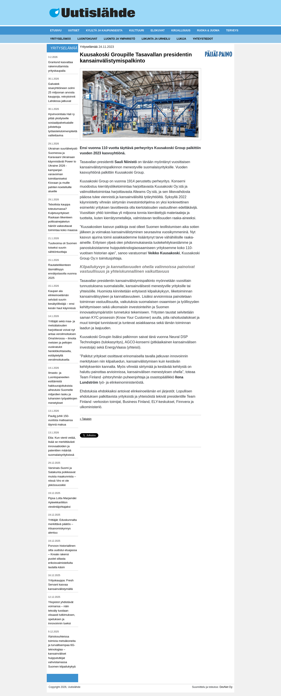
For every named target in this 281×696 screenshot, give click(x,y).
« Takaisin (86, 418)
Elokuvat (158, 30)
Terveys (232, 30)
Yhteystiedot (203, 38)
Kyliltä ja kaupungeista (104, 30)
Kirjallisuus (180, 30)
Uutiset (73, 30)
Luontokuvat (87, 38)
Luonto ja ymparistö (119, 38)
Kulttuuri (136, 30)
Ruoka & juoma (208, 30)
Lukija (181, 38)
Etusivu (55, 30)
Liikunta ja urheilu (156, 38)
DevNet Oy (226, 687)
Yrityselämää (60, 38)
